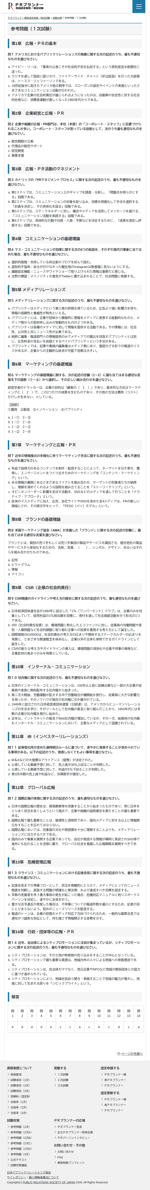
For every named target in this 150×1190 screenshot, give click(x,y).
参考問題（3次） (21, 1154)
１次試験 (62, 1074)
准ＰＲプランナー (115, 1080)
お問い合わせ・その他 (69, 1145)
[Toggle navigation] (138, 6)
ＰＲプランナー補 (115, 1074)
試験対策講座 (19, 1165)
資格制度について (19, 1068)
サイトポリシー (16, 1177)
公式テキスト (19, 1159)
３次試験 (62, 1085)
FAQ (60, 1157)
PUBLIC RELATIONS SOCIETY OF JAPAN (49, 1182)
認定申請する (110, 1068)
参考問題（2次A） (22, 1132)
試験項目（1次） (21, 1080)
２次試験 (62, 1080)
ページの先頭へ (132, 1054)
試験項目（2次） (21, 1085)
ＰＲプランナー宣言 (69, 1126)
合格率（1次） (20, 1102)
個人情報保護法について (44, 1177)
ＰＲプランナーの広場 (69, 1120)
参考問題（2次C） (22, 1143)
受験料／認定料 (20, 1096)
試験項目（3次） (21, 1091)
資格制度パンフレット (71, 1162)
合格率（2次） (20, 1107)
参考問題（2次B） (22, 1137)
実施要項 (16, 1074)
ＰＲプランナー (113, 1085)
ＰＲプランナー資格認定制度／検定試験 (29, 18)
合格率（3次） (20, 1113)
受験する (60, 1068)
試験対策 (57, 18)
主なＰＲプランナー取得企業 (75, 1132)
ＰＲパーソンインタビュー (73, 1137)
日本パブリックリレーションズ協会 (29, 1172)
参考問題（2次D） (22, 1148)
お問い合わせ (65, 1151)
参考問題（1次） (21, 1126)
